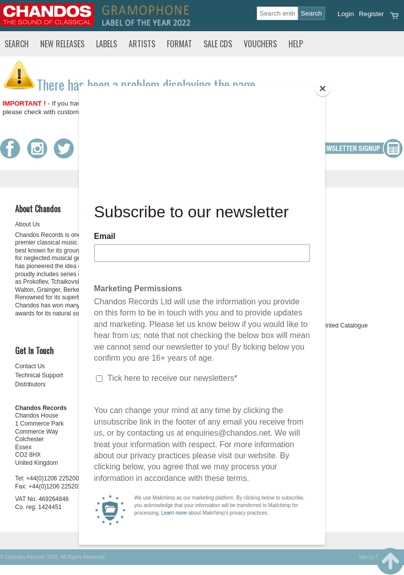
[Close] (322, 88)
